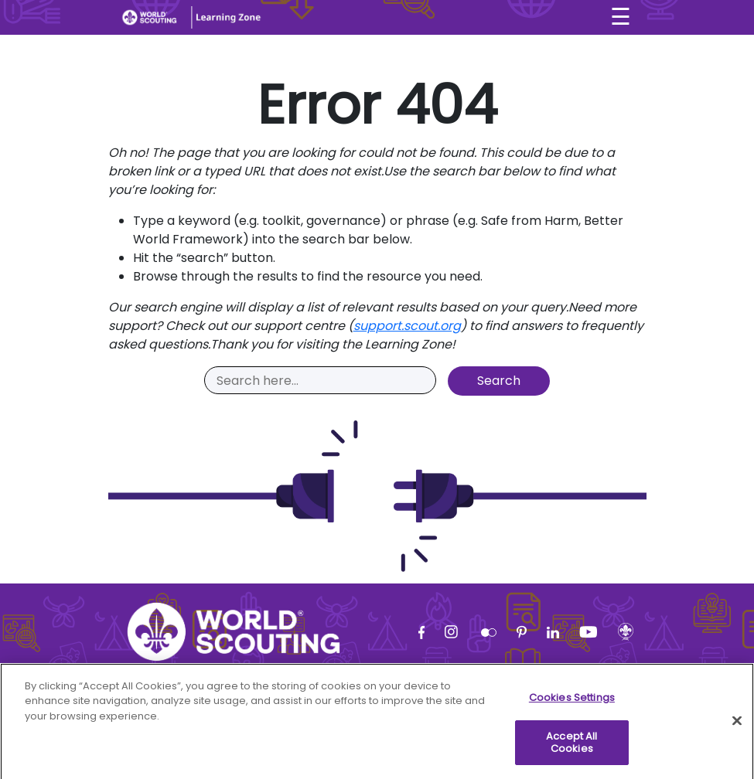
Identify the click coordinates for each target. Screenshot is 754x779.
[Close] (737, 727)
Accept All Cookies (571, 749)
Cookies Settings (572, 704)
